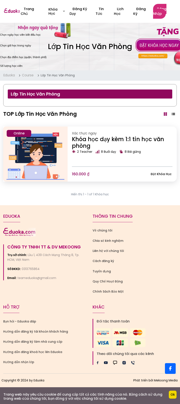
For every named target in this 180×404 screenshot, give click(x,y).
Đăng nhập (159, 11)
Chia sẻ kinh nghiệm (108, 241)
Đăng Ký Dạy (78, 11)
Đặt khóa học (161, 174)
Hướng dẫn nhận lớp (18, 362)
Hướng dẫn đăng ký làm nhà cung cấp (32, 341)
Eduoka (9, 75)
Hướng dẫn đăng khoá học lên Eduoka (32, 352)
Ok (173, 394)
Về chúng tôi (102, 230)
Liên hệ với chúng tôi (108, 251)
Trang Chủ (27, 11)
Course (28, 75)
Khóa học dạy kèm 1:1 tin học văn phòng (118, 142)
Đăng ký (139, 11)
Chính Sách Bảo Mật (108, 291)
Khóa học (56, 11)
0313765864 (31, 269)
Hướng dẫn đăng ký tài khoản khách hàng (35, 331)
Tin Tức (100, 11)
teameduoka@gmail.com (36, 278)
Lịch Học (119, 11)
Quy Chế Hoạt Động (108, 281)
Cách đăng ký (103, 261)
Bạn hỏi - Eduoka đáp (19, 321)
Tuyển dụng (102, 271)
